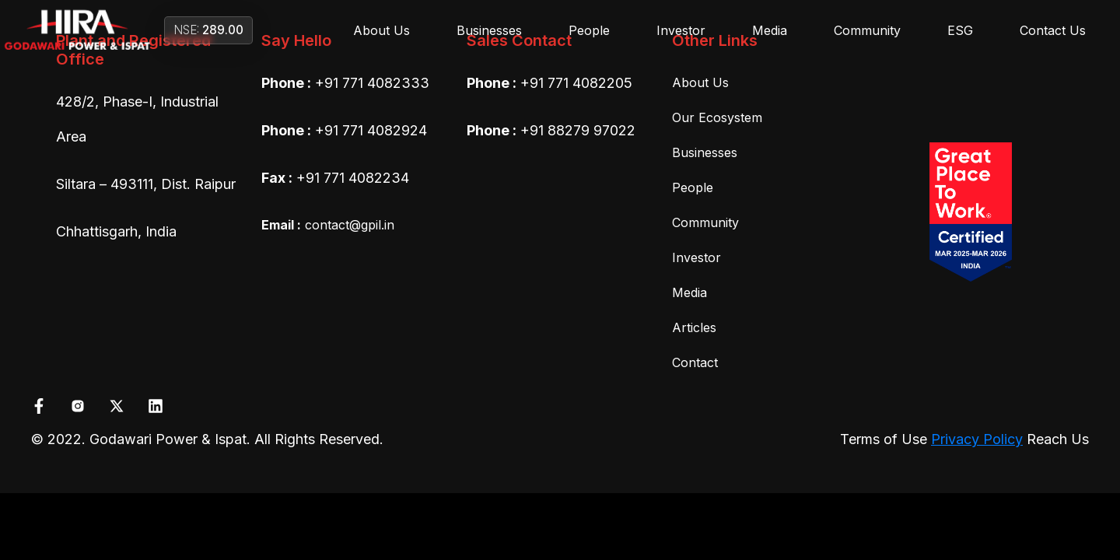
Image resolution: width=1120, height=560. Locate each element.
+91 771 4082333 (372, 83)
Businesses (489, 30)
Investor (680, 30)
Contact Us (1053, 30)
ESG (960, 30)
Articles (694, 327)
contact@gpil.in (327, 225)
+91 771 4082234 (352, 178)
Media (769, 30)
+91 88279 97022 (577, 130)
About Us (381, 30)
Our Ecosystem (717, 117)
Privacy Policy (977, 439)
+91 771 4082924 (371, 130)
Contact (695, 362)
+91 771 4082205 (576, 83)
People (589, 30)
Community (867, 30)
